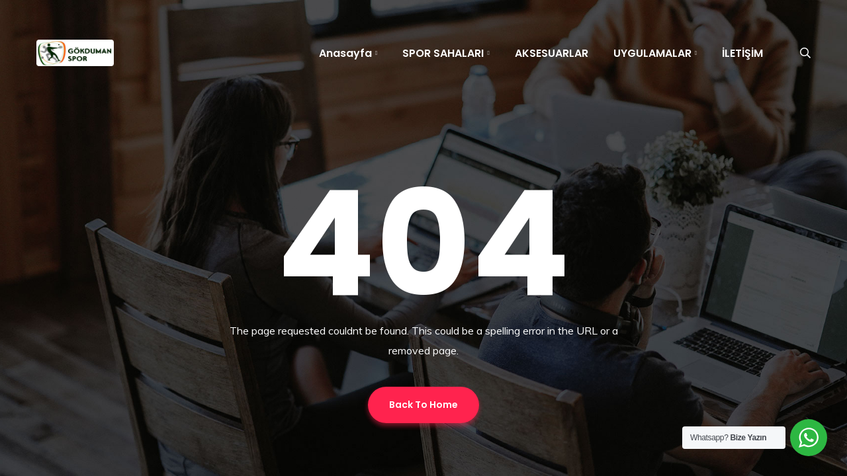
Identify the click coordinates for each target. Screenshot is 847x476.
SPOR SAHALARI (443, 53)
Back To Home (423, 404)
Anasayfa (345, 53)
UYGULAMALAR (652, 53)
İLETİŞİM (742, 53)
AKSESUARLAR (551, 53)
